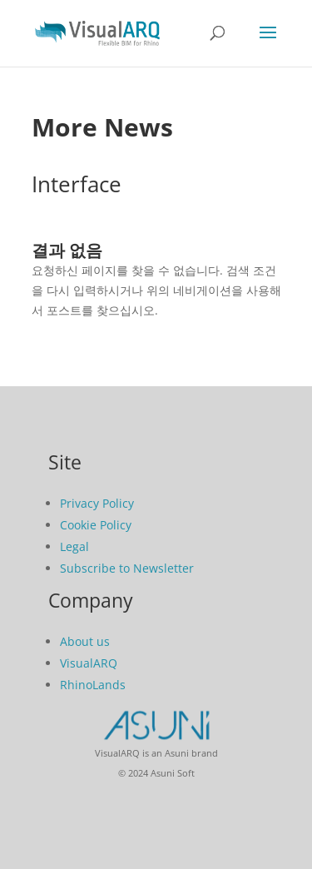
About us (85, 641)
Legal (74, 546)
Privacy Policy (97, 503)
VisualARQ (88, 663)
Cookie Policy (95, 525)
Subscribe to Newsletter (127, 568)
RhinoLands (93, 685)
